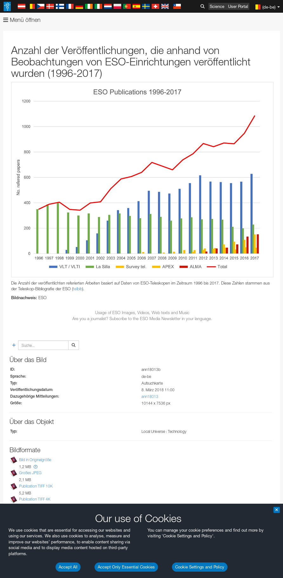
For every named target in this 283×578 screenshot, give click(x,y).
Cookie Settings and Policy (199, 566)
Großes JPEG (30, 473)
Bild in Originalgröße (35, 459)
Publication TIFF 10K (36, 486)
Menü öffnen (22, 20)
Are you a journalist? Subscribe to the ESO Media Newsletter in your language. (142, 318)
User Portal (238, 6)
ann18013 (150, 396)
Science (217, 6)
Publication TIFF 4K (34, 499)
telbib (77, 288)
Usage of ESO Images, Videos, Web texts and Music (142, 312)
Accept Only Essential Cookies (126, 566)
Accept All (68, 566)
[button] (35, 466)
